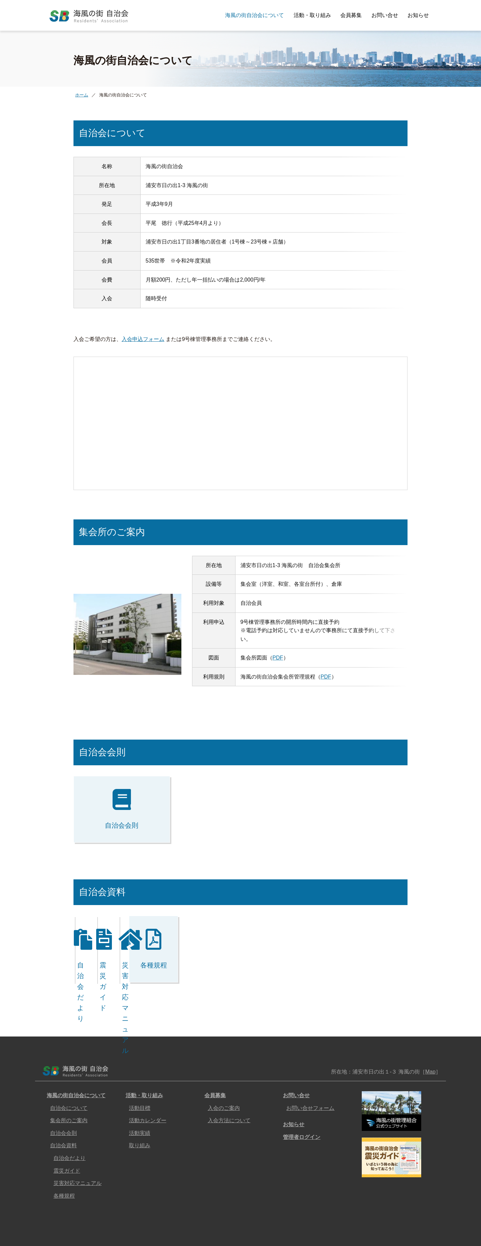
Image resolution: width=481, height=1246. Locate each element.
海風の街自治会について (254, 15)
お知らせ (418, 15)
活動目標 (139, 1076)
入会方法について (229, 1088)
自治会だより (69, 1126)
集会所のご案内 (69, 1088)
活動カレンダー (147, 1088)
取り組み (139, 1113)
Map (430, 1040)
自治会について (69, 1076)
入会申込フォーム (143, 323)
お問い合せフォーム (310, 1076)
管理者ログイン (301, 1105)
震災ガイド (66, 1139)
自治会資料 (63, 1113)
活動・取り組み (312, 15)
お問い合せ (384, 15)
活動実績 (139, 1101)
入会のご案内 (224, 1076)
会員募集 (351, 15)
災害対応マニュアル (77, 1151)
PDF (278, 642)
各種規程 (64, 1164)
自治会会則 (63, 1101)
